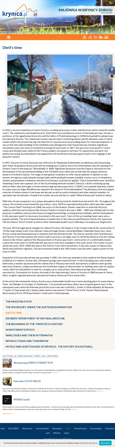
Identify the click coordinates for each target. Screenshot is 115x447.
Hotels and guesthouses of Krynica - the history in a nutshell (49, 346)
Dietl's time (14, 312)
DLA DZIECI (13, 428)
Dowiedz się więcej (88, 443)
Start (3, 428)
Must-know (27, 428)
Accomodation (42, 428)
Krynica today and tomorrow (27, 340)
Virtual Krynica (80, 428)
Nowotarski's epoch (20, 329)
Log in (66, 433)
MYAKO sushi (22, 399)
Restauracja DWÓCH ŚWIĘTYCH (33, 362)
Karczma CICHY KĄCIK (27, 381)
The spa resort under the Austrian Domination (39, 307)
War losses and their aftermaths (29, 335)
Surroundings (96, 428)
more (55, 372)
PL (110, 2)
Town (68, 428)
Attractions (57, 428)
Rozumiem (105, 443)
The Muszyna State (19, 301)
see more (7, 413)
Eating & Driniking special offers (30, 356)
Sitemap (56, 433)
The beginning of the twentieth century (34, 324)
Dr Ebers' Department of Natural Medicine (35, 318)
